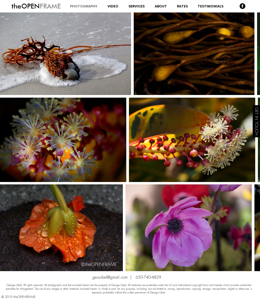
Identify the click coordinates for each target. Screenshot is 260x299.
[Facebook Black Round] (242, 6)
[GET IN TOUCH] (256, 121)
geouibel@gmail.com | (114, 277)
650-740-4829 (148, 277)
